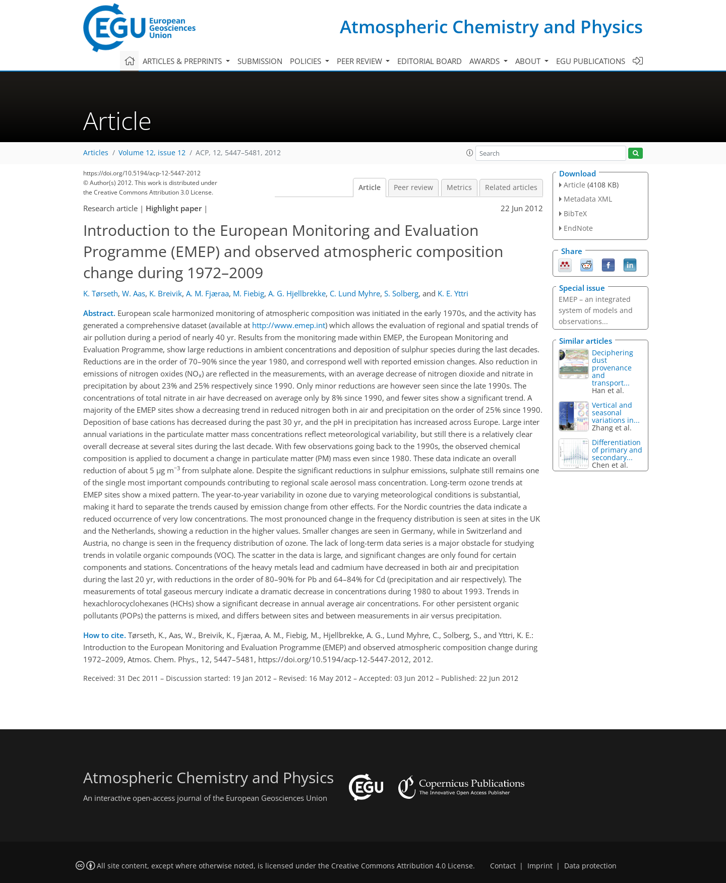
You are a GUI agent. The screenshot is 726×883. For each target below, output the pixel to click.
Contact (503, 865)
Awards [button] (485, 61)
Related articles (511, 187)
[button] (469, 152)
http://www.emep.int (288, 325)
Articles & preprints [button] (183, 61)
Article (369, 187)
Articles (95, 152)
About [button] (528, 61)
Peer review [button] (360, 61)
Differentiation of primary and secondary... (617, 449)
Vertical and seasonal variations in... (616, 412)
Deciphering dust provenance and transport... (612, 368)
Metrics (459, 187)
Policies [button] (306, 61)
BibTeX (575, 213)
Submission (259, 61)
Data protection (590, 865)
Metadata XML (588, 199)
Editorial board (429, 61)
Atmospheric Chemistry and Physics (491, 26)
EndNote (578, 228)
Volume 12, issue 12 (152, 152)
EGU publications (590, 61)
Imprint (540, 865)
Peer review (413, 187)
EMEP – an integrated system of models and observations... (596, 310)
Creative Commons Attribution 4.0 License (402, 865)
